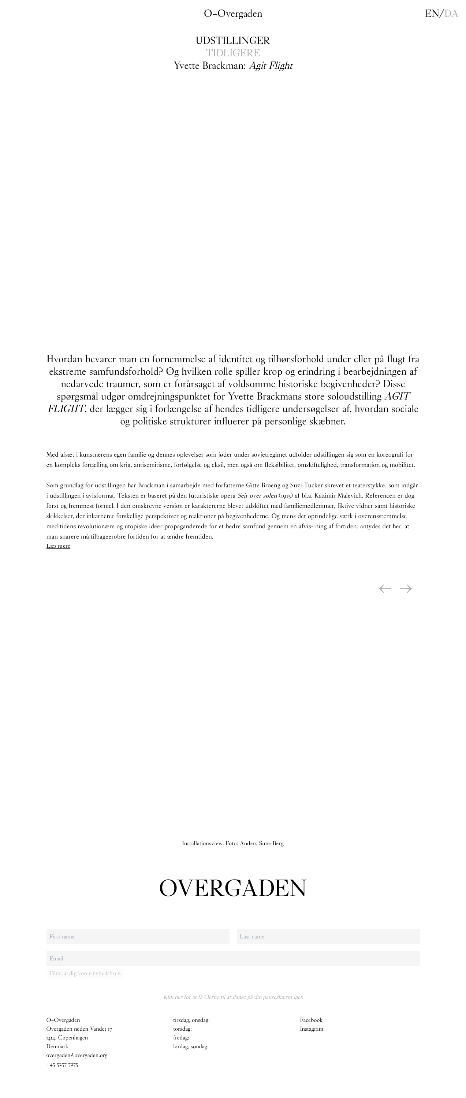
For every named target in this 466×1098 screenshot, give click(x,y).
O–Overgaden (233, 13)
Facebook (311, 1020)
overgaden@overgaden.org (77, 1055)
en (432, 13)
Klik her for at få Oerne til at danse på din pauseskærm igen (233, 997)
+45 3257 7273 (62, 1064)
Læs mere (58, 546)
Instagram (312, 1029)
